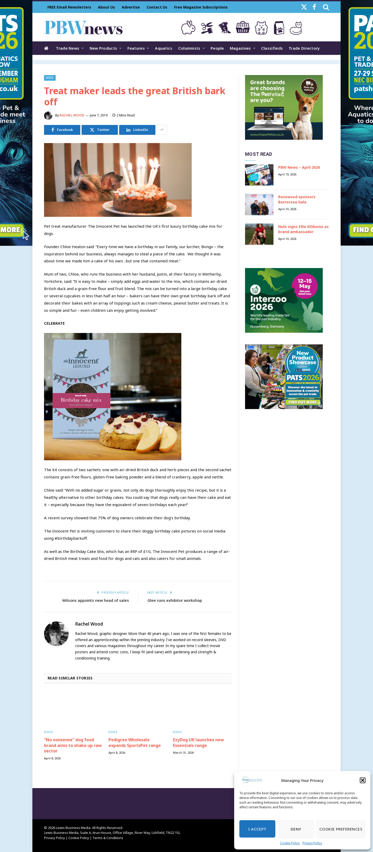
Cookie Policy (290, 843)
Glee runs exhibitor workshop (174, 600)
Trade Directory (304, 48)
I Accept (257, 829)
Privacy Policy (312, 843)
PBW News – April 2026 (299, 167)
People (217, 48)
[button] (362, 780)
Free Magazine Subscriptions (201, 7)
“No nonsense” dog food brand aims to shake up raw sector (73, 745)
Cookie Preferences (340, 829)
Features (136, 48)
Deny (296, 829)
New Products (103, 48)
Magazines (240, 48)
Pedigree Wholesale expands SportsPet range (135, 742)
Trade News (67, 48)
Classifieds (272, 48)
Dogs (50, 77)
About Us (106, 7)
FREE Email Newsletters (69, 7)
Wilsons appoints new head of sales (95, 600)
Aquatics (163, 48)
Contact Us (157, 7)
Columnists (189, 48)
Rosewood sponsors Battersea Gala (296, 199)
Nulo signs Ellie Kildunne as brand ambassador (303, 229)
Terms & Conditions (107, 837)
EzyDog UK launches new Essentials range (198, 742)
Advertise (131, 7)
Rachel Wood (72, 115)
